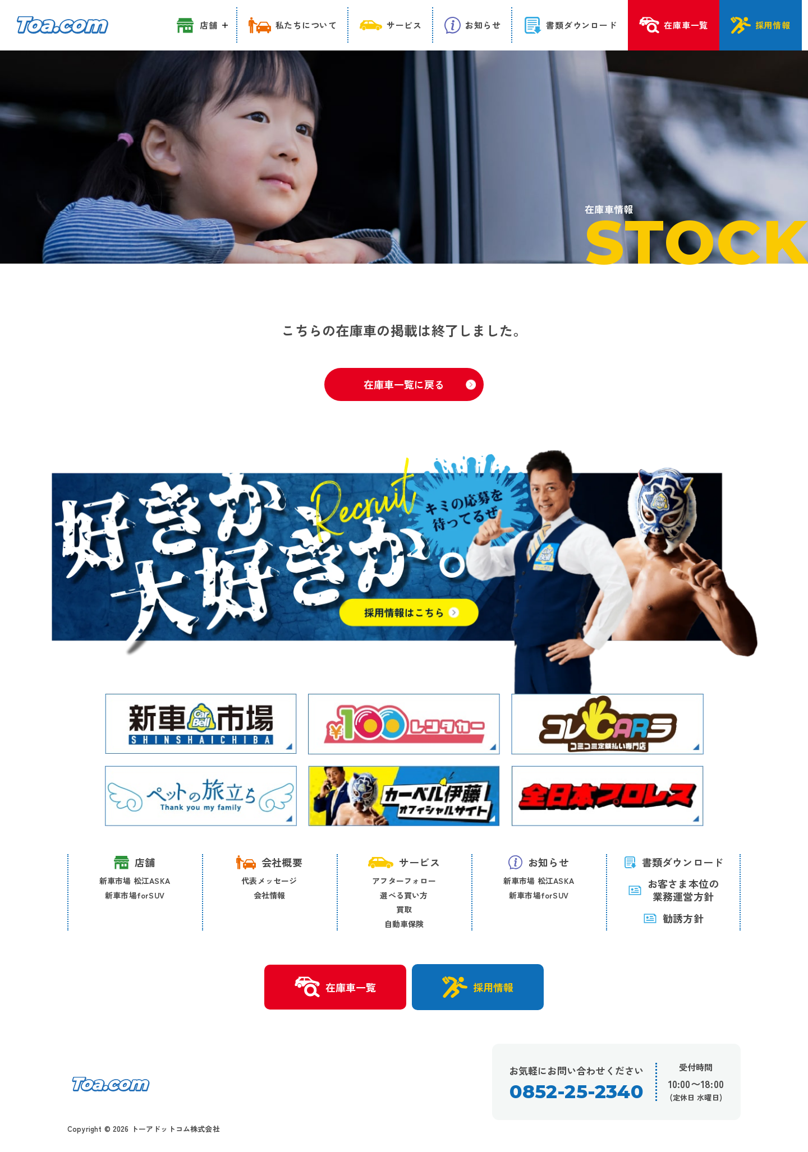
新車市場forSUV (134, 895)
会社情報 (270, 895)
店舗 (134, 862)
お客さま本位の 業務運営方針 (673, 890)
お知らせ (538, 862)
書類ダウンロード (673, 862)
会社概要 (269, 862)
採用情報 (477, 987)
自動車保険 (404, 923)
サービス (404, 862)
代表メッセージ (269, 880)
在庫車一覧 (335, 987)
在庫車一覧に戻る (420, 384)
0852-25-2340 (575, 1091)
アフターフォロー (404, 880)
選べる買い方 (404, 895)
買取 (404, 909)
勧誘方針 (673, 918)
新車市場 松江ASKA (134, 880)
